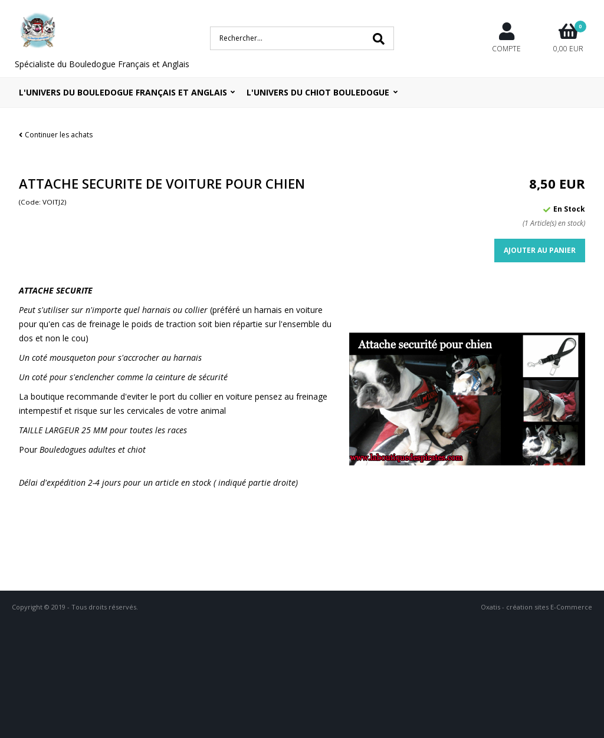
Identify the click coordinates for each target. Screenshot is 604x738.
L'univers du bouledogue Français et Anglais (123, 92)
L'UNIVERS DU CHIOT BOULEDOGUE (318, 92)
